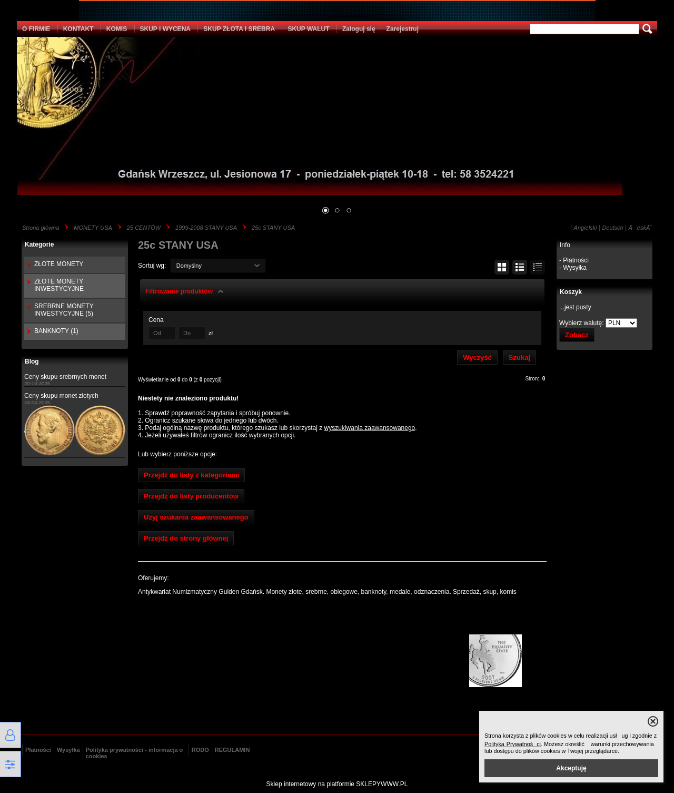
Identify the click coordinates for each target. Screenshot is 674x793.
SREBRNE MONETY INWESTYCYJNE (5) (63, 309)
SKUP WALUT (308, 29)
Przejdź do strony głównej (186, 538)
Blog (32, 361)
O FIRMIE (36, 29)
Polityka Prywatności (512, 744)
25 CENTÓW (144, 227)
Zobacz (577, 335)
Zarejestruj (402, 29)
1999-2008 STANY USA (206, 227)
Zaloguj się (358, 29)
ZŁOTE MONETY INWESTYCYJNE (59, 285)
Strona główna (40, 227)
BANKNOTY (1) (56, 331)
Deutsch (612, 227)
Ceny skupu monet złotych (61, 395)
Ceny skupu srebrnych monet (65, 376)
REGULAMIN (232, 750)
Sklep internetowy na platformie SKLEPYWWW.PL (337, 784)
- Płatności (574, 260)
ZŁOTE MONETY (58, 264)
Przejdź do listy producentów (191, 496)
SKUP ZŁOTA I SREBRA (239, 29)
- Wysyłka (573, 267)
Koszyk (571, 292)
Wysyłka (68, 750)
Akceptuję (571, 768)
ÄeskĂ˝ (640, 227)
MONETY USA (93, 227)
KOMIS (116, 29)
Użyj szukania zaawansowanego (196, 517)
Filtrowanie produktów (179, 291)
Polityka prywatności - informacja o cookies (134, 753)
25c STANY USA (273, 227)
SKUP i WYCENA (165, 29)
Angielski (585, 227)
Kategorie (39, 244)
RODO (200, 750)
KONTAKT (78, 29)
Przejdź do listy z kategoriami (191, 475)
